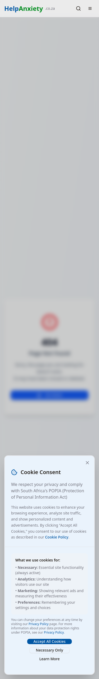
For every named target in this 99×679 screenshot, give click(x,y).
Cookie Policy (56, 537)
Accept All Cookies (49, 641)
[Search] (78, 8)
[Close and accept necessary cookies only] (87, 462)
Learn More (49, 658)
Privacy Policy (39, 624)
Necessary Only (49, 650)
